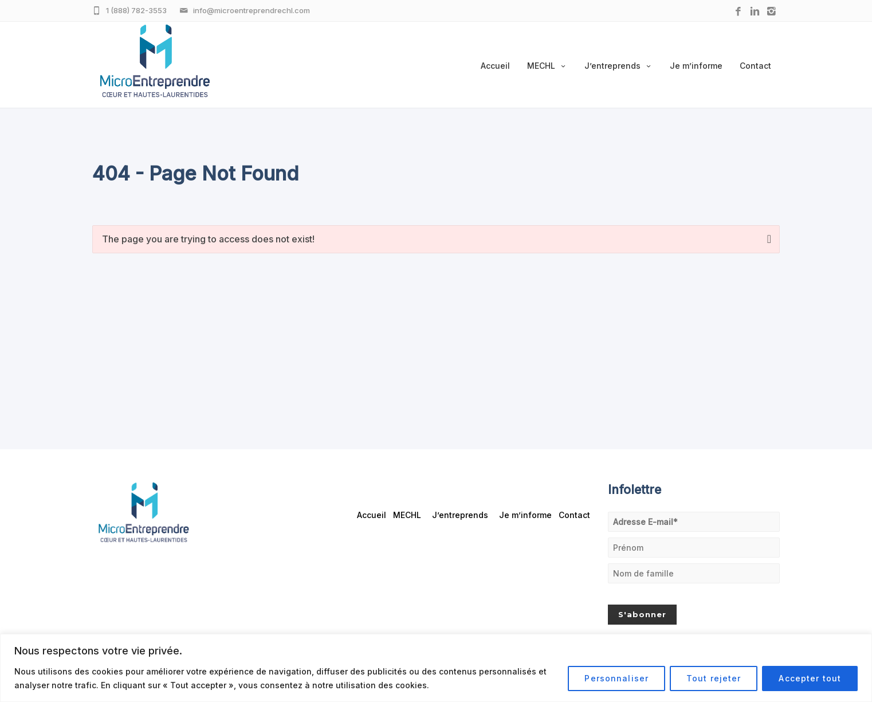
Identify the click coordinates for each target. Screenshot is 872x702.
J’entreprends (618, 65)
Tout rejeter (713, 678)
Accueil (495, 65)
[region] (436, 668)
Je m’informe (696, 65)
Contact (755, 65)
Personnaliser (616, 678)
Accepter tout (810, 678)
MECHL (547, 65)
